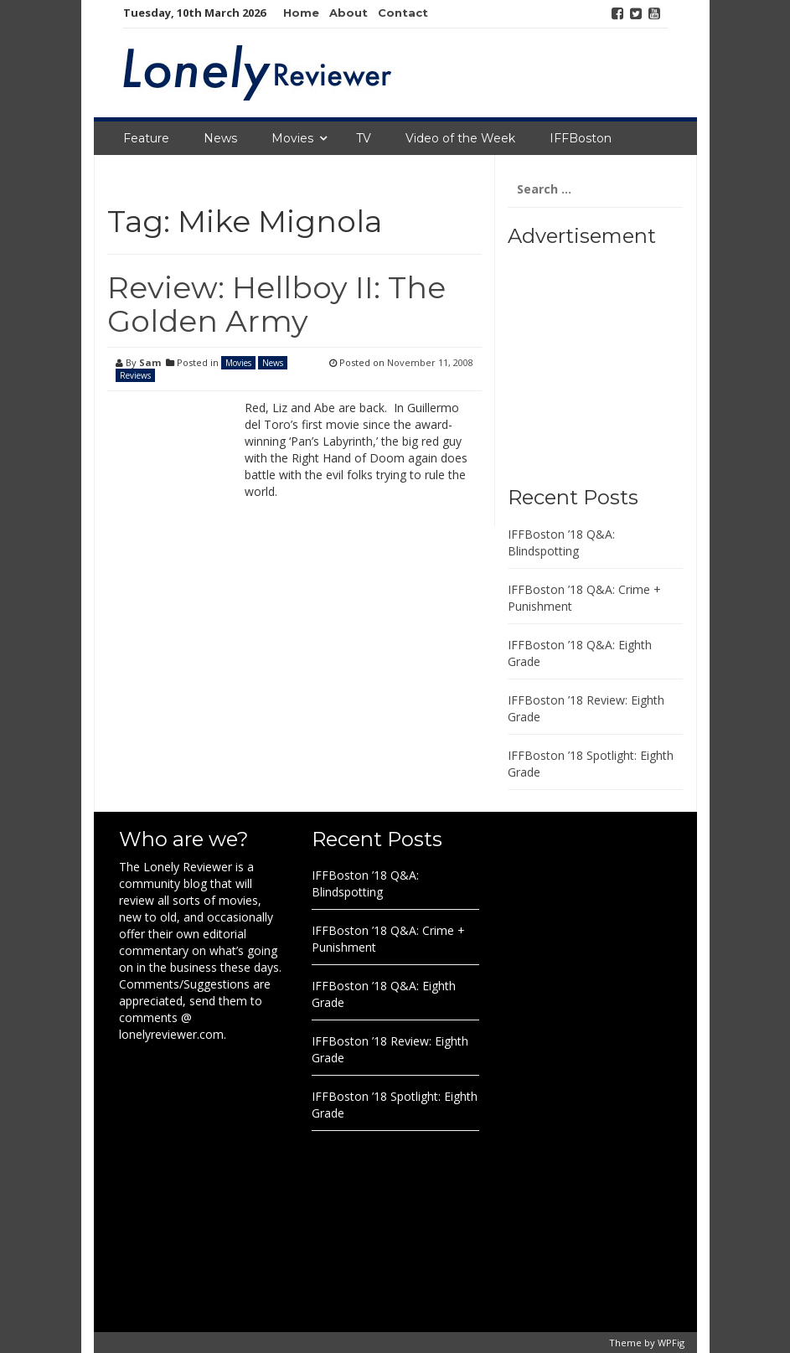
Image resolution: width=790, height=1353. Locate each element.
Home (301, 12)
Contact (403, 12)
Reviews (135, 375)
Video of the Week (460, 138)
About (348, 12)
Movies (292, 138)
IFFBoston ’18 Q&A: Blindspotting (561, 542)
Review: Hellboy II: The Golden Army (276, 304)
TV (363, 138)
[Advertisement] (612, 360)
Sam (150, 362)
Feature (146, 138)
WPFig (671, 1342)
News (220, 138)
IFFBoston (581, 138)
